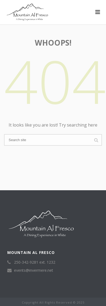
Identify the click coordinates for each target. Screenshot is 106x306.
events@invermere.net (33, 270)
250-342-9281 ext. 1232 (34, 262)
